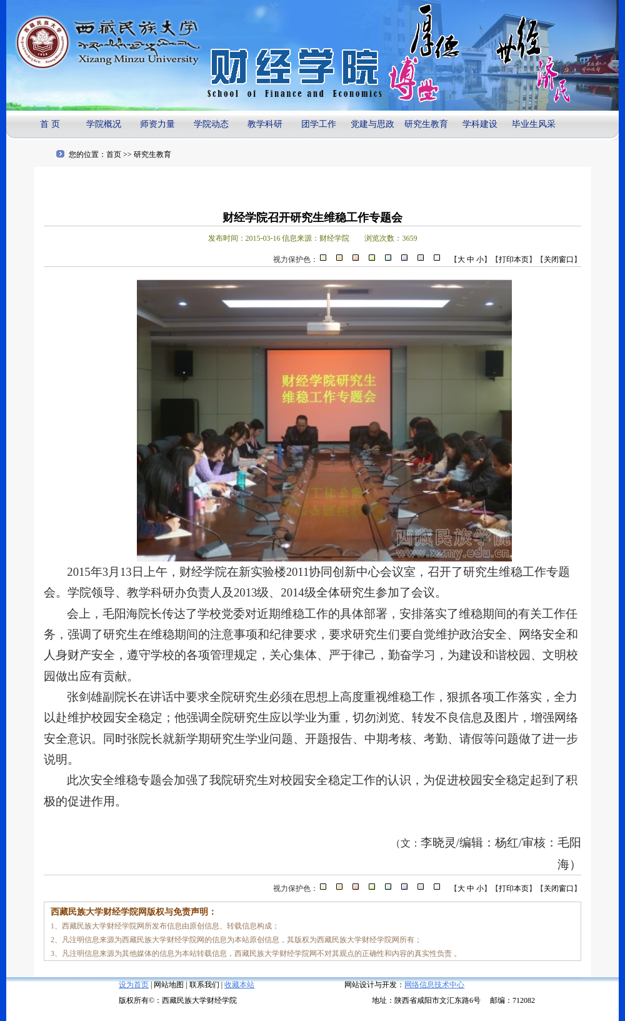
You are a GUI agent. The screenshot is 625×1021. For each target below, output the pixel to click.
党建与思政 (372, 124)
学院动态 (211, 124)
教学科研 (265, 124)
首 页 (50, 124)
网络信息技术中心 (434, 984)
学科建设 (480, 124)
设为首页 (134, 984)
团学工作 (318, 124)
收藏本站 (239, 984)
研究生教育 (426, 124)
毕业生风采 (534, 124)
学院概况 (103, 124)
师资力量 (157, 124)
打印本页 (514, 259)
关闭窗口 (559, 259)
